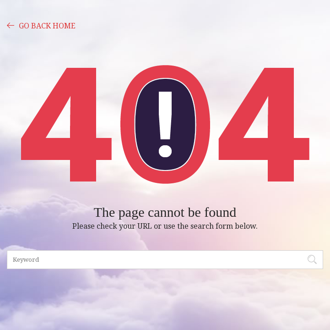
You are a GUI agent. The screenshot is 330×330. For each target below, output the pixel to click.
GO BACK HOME (41, 25)
